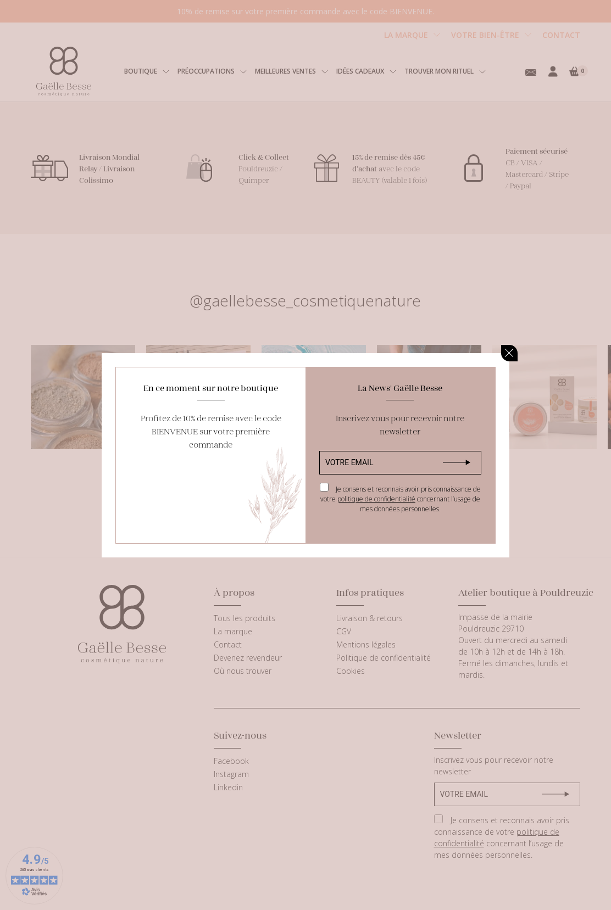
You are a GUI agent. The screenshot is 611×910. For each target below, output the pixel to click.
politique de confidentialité (376, 499)
